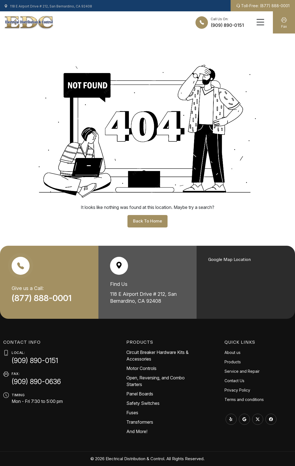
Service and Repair (242, 371)
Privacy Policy (237, 390)
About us (232, 352)
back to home (147, 221)
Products (232, 361)
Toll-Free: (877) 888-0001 (262, 5)
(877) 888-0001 (43, 298)
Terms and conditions (244, 399)
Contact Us (234, 380)
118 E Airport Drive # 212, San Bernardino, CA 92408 (48, 6)
